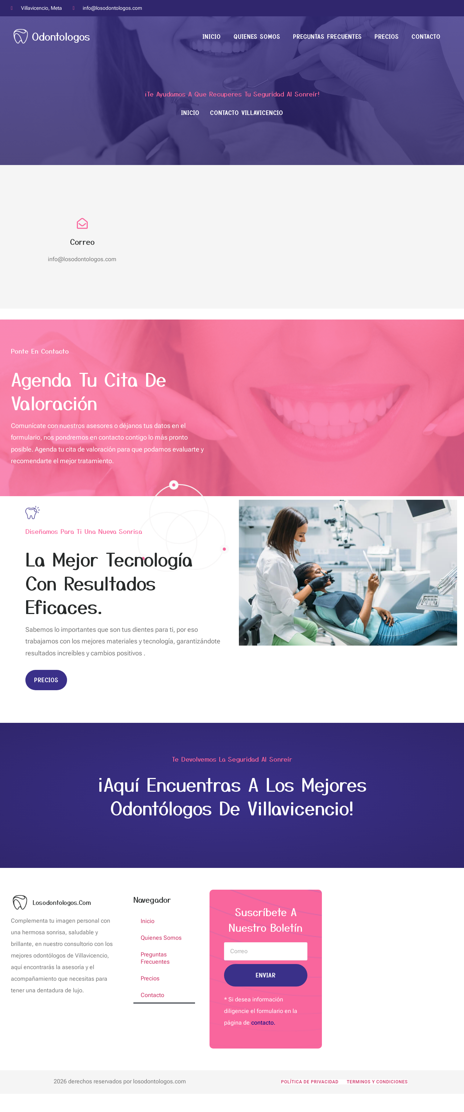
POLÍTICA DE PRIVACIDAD (310, 1081)
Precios (386, 36)
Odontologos (61, 36)
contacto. (263, 1022)
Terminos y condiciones (377, 1081)
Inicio (211, 36)
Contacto (425, 36)
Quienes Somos (256, 36)
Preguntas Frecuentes (327, 36)
